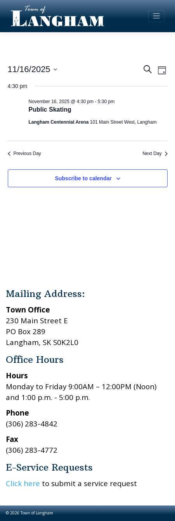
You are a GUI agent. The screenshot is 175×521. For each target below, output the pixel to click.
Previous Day (24, 153)
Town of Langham (37, 513)
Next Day (154, 153)
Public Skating (50, 109)
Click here (23, 483)
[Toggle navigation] (156, 16)
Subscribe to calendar (83, 178)
